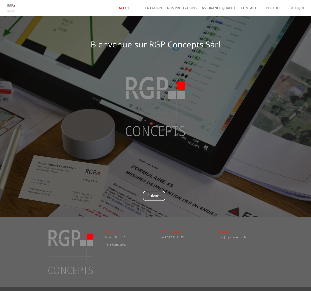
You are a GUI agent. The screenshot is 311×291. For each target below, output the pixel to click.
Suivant (154, 195)
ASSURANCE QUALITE (219, 8)
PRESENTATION (149, 8)
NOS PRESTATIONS (182, 8)
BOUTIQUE (296, 8)
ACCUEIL (125, 8)
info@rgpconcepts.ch (232, 237)
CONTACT (248, 8)
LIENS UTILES (272, 8)
